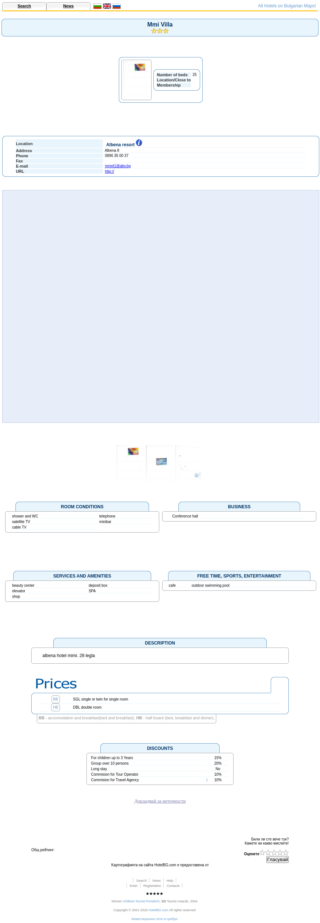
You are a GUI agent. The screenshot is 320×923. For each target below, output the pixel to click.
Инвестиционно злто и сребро (154, 919)
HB (55, 707)
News (68, 6)
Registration (152, 886)
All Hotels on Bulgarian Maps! (287, 5)
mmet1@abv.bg (118, 166)
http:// (109, 171)
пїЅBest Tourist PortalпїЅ (141, 901)
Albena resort (123, 144)
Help (170, 880)
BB (55, 699)
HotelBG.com (158, 910)
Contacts (173, 886)
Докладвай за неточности (160, 801)
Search (24, 6)
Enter (134, 886)
